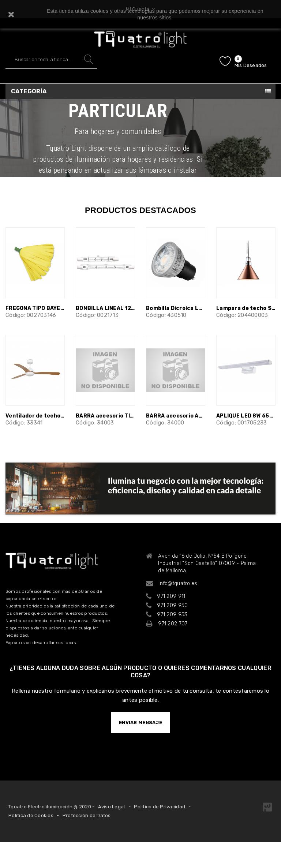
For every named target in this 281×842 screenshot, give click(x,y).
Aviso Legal (111, 806)
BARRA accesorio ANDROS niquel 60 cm (175, 416)
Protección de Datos (87, 815)
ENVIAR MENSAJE (140, 722)
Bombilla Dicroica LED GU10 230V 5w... (175, 308)
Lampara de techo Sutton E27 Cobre (246, 308)
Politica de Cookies (30, 815)
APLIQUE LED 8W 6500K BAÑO (246, 416)
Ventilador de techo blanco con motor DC (35, 416)
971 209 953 (172, 614)
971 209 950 (172, 605)
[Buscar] (51, 59)
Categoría (29, 91)
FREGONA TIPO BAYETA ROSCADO (35, 308)
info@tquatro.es (177, 583)
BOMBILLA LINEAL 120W (105, 308)
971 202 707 (172, 624)
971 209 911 (171, 596)
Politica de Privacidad (159, 806)
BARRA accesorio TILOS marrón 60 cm (105, 416)
